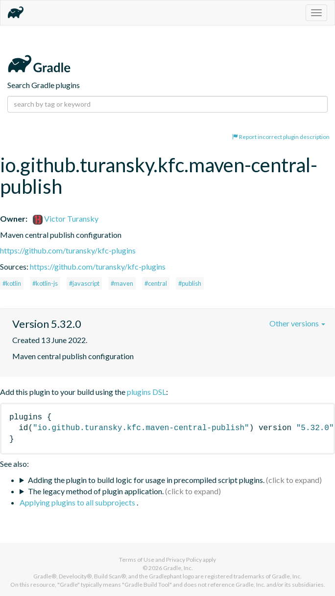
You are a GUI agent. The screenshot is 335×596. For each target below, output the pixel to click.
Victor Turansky (65, 218)
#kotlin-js (45, 283)
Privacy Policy (184, 559)
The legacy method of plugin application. (96, 491)
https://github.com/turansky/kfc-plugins (68, 250)
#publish (189, 283)
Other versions (297, 323)
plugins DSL (146, 391)
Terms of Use (136, 559)
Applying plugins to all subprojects (78, 502)
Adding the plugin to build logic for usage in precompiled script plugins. (146, 479)
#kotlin (11, 283)
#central (155, 283)
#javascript (84, 283)
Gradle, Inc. (178, 568)
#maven (122, 283)
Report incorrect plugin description (281, 136)
